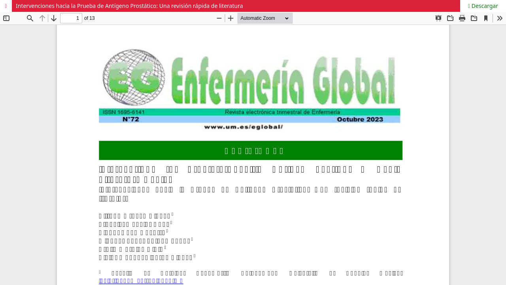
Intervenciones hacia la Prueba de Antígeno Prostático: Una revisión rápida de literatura (129, 6)
